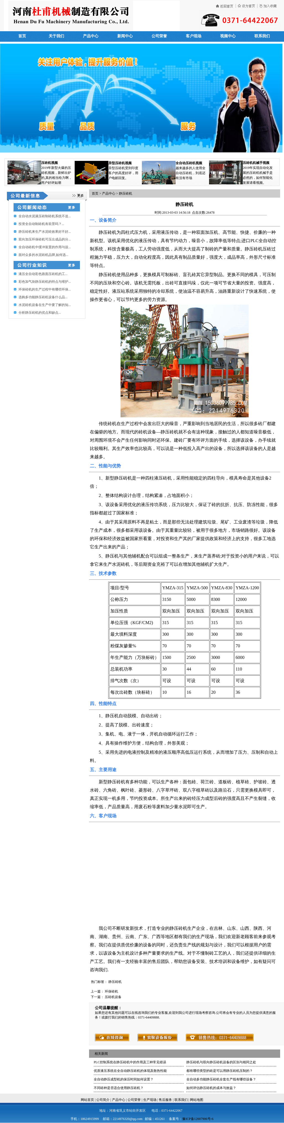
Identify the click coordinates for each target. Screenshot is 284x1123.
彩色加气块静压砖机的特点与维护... (45, 282)
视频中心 (228, 36)
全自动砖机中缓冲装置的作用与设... (45, 247)
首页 (22, 36)
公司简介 (103, 1100)
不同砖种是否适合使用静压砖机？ (119, 1088)
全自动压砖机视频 (189, 163)
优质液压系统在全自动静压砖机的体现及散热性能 (130, 1071)
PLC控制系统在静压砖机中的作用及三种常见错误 (130, 1062)
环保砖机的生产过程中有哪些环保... (45, 289)
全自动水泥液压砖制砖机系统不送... (45, 216)
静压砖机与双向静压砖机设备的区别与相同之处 (221, 1062)
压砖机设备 (113, 997)
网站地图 (196, 1100)
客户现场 (193, 36)
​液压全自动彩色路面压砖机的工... (43, 274)
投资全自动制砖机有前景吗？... (41, 224)
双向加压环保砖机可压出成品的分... (45, 239)
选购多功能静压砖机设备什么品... (43, 297)
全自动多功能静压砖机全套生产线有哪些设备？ (221, 1079)
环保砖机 (111, 991)
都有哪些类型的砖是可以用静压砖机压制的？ (219, 1071)
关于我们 (56, 36)
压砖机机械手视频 (256, 163)
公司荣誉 (159, 36)
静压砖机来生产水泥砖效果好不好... (45, 232)
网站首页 (87, 1100)
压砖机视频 (49, 163)
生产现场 (150, 1100)
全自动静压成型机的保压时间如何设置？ (123, 1079)
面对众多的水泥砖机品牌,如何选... (43, 255)
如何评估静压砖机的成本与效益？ (211, 1088)
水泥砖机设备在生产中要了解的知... (45, 305)
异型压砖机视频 (120, 163)
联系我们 (262, 36)
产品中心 (90, 36)
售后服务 (165, 1100)
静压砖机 (125, 193)
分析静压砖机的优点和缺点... (40, 313)
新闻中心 (125, 36)
